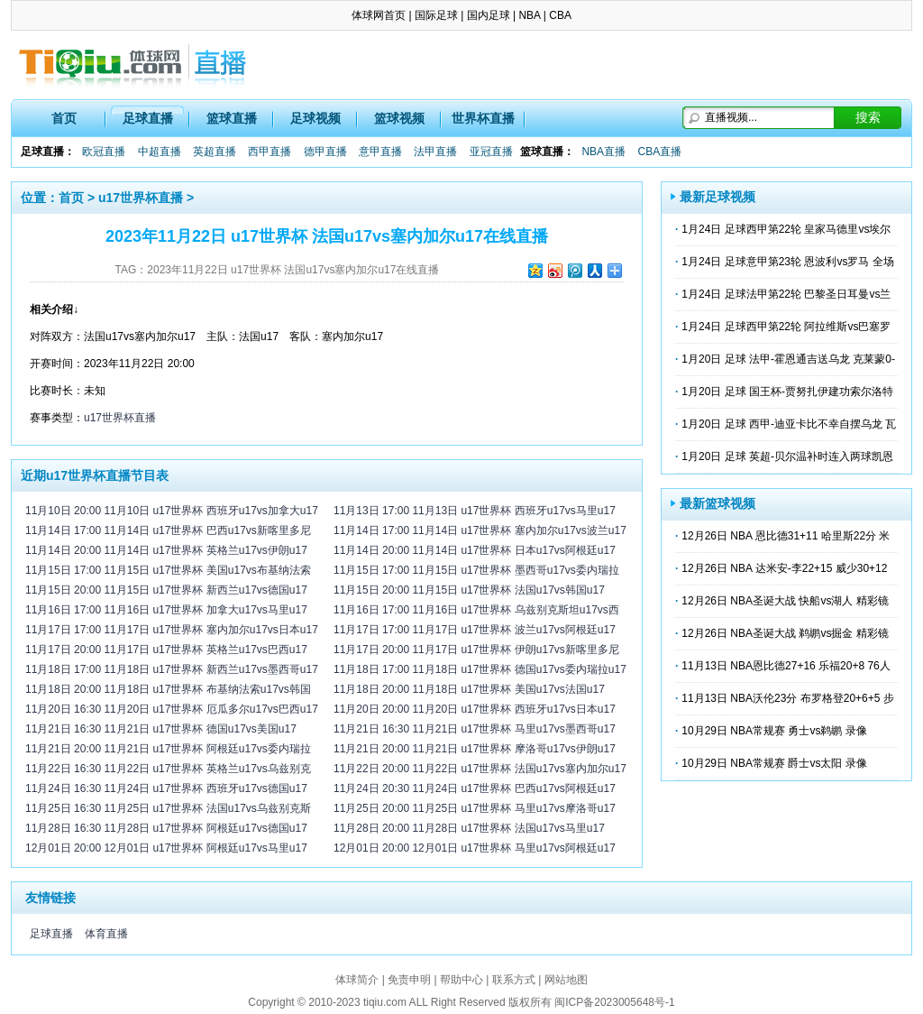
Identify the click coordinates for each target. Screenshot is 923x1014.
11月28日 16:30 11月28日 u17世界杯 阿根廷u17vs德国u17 (166, 828)
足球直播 (148, 118)
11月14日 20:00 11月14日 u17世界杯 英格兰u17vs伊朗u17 (166, 550)
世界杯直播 (483, 118)
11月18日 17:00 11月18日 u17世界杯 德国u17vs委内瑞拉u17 (480, 669)
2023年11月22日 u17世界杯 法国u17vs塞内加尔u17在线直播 (293, 269)
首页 (64, 118)
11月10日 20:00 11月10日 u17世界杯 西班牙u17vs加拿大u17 (171, 510)
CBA (560, 15)
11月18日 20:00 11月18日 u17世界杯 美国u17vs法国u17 (469, 689)
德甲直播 (325, 151)
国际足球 (436, 15)
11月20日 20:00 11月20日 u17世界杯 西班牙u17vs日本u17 (475, 709)
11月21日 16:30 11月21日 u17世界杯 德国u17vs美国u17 (161, 729)
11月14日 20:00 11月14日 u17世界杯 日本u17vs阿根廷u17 (475, 550)
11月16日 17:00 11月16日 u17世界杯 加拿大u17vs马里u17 (166, 610)
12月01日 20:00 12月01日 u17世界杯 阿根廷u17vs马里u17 (166, 848)
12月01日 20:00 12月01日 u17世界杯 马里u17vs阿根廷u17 (475, 848)
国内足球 (488, 15)
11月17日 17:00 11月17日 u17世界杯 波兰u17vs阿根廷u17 (475, 629)
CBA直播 (659, 151)
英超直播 (214, 151)
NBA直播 (603, 151)
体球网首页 (379, 15)
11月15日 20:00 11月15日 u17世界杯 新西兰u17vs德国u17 (166, 590)
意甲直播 (380, 151)
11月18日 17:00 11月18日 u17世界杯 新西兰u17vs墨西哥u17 (171, 669)
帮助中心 (461, 979)
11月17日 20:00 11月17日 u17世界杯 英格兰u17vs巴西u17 (166, 649)
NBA (529, 15)
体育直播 (106, 933)
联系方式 (513, 979)
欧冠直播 (103, 151)
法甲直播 (435, 151)
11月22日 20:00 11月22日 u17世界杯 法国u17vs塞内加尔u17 (480, 768)
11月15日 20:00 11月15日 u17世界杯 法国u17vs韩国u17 (469, 590)
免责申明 (409, 979)
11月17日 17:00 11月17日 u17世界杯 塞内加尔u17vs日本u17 (171, 629)
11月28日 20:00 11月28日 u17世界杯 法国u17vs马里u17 (469, 828)
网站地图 (566, 979)
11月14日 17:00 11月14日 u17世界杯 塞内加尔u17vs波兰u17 (480, 530)
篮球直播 (231, 118)
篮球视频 (399, 118)
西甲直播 (269, 151)
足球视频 (315, 118)
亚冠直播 (491, 151)
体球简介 (357, 979)
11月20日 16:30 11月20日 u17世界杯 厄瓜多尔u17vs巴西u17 (171, 709)
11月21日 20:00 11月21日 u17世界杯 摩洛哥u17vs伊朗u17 (475, 748)
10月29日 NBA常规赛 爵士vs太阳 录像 (773, 763)
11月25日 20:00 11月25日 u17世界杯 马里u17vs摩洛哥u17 (475, 808)
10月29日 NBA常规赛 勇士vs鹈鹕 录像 (773, 730)
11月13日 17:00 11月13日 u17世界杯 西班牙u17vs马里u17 (475, 510)
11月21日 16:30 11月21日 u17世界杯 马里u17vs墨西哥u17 (475, 729)
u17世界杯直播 (140, 197)
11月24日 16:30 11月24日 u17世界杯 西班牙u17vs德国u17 (166, 788)
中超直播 (159, 151)
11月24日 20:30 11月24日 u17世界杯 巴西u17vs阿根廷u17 (475, 788)
